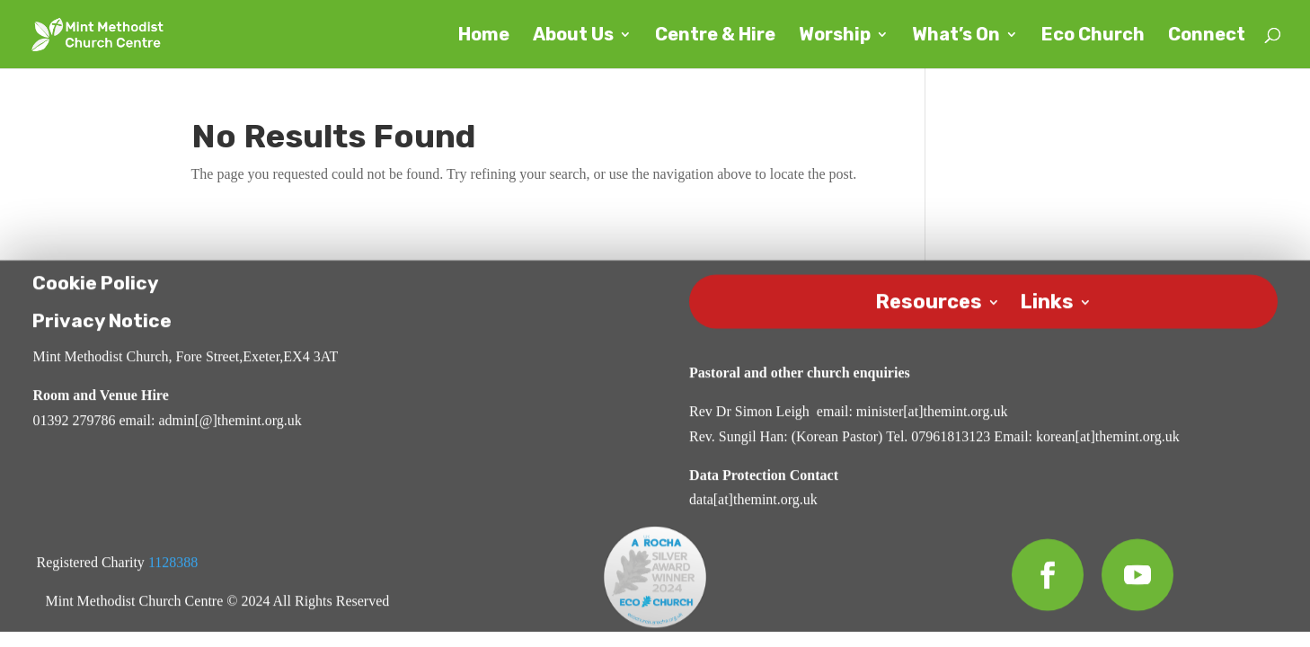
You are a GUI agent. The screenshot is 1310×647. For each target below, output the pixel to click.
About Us (573, 36)
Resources (928, 301)
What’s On (956, 36)
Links (1047, 301)
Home (483, 36)
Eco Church (1093, 36)
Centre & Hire (715, 36)
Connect (1206, 36)
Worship (835, 36)
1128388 (173, 564)
